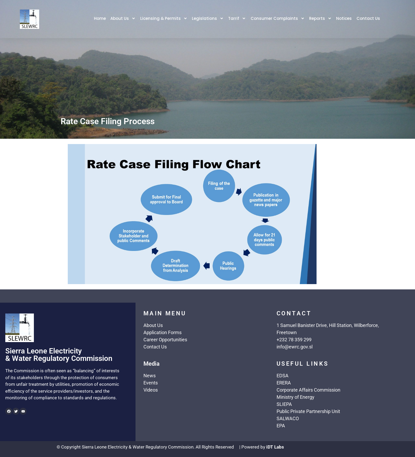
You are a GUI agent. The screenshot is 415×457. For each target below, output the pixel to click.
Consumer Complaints (278, 19)
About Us (122, 19)
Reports (320, 19)
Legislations (207, 19)
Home (99, 19)
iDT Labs (275, 447)
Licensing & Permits (163, 19)
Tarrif (237, 19)
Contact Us (369, 19)
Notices (344, 19)
